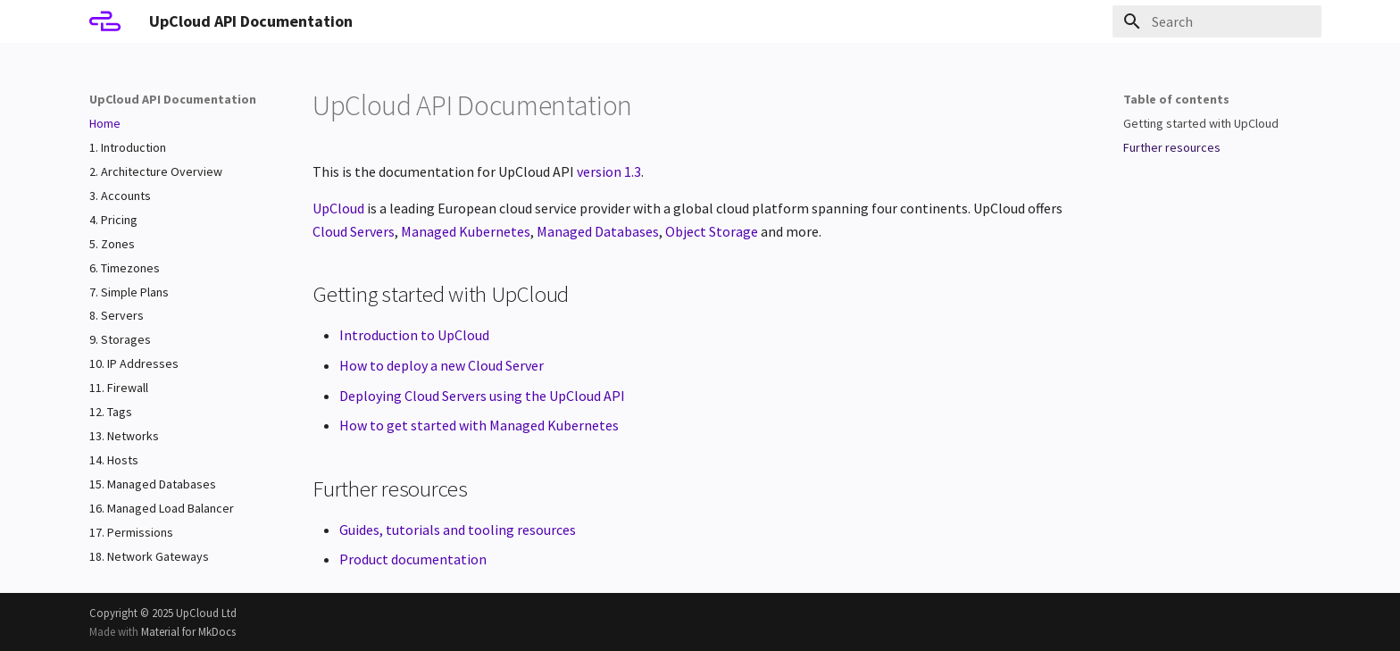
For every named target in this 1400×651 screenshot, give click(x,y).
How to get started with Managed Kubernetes (479, 425)
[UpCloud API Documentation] (105, 21)
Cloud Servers (353, 231)
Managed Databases (598, 231)
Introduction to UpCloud (414, 335)
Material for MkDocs (188, 631)
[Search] (1216, 21)
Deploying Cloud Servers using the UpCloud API (482, 396)
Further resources (1172, 147)
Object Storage (711, 231)
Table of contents (1176, 99)
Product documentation (413, 559)
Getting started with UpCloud (1201, 123)
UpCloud (338, 208)
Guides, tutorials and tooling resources (457, 529)
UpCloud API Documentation (172, 99)
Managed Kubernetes (465, 231)
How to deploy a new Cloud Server (441, 365)
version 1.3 (609, 171)
